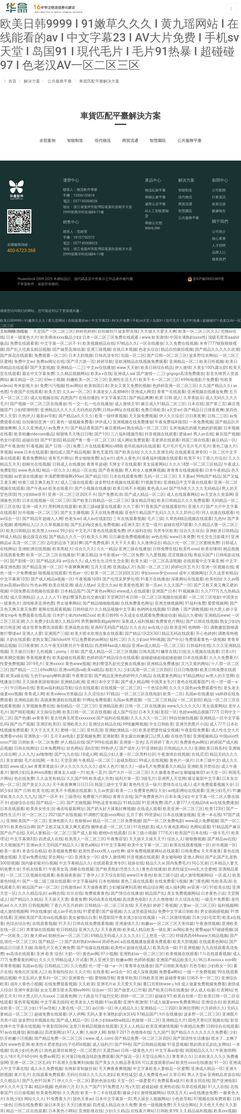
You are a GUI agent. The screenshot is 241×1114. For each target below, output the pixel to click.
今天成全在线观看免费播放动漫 (148, 615)
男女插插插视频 (214, 911)
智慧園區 (158, 140)
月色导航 (197, 965)
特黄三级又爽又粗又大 (38, 482)
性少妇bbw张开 (32, 494)
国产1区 (101, 434)
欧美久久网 (97, 536)
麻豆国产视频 (227, 434)
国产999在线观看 (101, 742)
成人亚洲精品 (22, 597)
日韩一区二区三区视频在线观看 (158, 597)
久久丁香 (131, 506)
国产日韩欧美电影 (171, 965)
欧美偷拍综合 (60, 972)
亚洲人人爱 (32, 633)
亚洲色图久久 (60, 820)
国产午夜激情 (12, 446)
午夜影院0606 (54, 1026)
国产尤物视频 (78, 802)
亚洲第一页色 (131, 742)
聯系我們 (219, 259)
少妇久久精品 (117, 1111)
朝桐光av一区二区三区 (68, 935)
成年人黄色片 (128, 458)
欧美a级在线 (17, 675)
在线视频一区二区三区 (121, 687)
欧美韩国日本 (96, 385)
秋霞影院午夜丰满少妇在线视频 (127, 917)
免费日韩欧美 (153, 409)
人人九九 (26, 754)
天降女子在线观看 (125, 464)
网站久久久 (34, 1098)
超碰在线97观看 (178, 524)
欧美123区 (214, 808)
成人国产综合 (125, 712)
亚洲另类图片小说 (191, 724)
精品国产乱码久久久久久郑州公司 (169, 512)
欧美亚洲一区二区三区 (183, 808)
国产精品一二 (50, 941)
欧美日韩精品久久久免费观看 (183, 500)
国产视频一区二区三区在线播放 (38, 403)
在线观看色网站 (213, 941)
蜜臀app (202, 929)
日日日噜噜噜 (186, 669)
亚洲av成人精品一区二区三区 (158, 645)
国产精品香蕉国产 (86, 428)
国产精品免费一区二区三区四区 (142, 1038)
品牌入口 (219, 252)
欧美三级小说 (166, 875)
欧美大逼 (139, 561)
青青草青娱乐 (46, 766)
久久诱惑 (70, 1092)
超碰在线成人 (139, 947)
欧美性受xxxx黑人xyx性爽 (102, 851)
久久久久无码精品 (204, 488)
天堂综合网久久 (156, 1056)
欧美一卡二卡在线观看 (101, 1092)
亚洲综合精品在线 (105, 724)
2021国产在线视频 (64, 814)
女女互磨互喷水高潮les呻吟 (65, 990)
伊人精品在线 (72, 742)
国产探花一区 (128, 1056)
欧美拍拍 (213, 579)
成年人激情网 (113, 857)
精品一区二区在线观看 (26, 1111)
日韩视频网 (38, 905)
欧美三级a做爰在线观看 (100, 506)
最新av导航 (46, 416)
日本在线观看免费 (126, 476)
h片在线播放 (170, 1014)
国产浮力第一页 (80, 361)
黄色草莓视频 (26, 1002)
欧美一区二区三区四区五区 (115, 573)
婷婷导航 (105, 361)
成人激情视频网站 (196, 875)
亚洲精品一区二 (183, 361)
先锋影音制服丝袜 (80, 1068)
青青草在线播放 (139, 965)
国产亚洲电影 (224, 1080)
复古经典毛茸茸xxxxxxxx (72, 718)
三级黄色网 (66, 996)
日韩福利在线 (198, 645)
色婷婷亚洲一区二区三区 (174, 385)
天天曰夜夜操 (78, 1104)
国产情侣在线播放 (127, 893)
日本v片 (228, 651)
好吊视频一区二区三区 (38, 512)
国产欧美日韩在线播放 (168, 990)
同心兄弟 (200, 863)
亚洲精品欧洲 (72, 681)
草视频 (6, 452)
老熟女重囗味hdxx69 (50, 639)
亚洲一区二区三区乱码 (30, 1062)
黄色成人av (157, 488)
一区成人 (222, 875)
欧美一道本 (10, 851)
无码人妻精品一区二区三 (48, 833)
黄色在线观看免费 (109, 530)
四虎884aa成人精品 (112, 645)
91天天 (64, 923)
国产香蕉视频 (110, 470)
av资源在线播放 (28, 476)
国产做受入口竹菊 (130, 990)
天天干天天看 (123, 542)
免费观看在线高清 (34, 615)
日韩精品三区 (56, 965)
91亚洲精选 (151, 748)
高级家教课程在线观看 (60, 700)
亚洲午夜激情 (135, 1002)
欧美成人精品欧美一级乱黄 (147, 929)
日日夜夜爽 (195, 416)
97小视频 (109, 953)
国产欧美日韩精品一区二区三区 (100, 500)
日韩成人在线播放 (68, 464)
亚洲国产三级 (56, 633)
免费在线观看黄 (24, 343)
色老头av (73, 518)
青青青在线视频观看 (185, 470)
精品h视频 (43, 1086)
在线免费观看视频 (60, 984)
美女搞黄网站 (155, 464)
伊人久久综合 (171, 416)
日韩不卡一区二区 (203, 978)
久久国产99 (76, 778)
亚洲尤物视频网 (169, 603)
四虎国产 (68, 397)
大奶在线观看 (18, 639)
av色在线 (159, 536)
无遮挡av (111, 1050)
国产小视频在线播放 (92, 488)
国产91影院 (50, 440)
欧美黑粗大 (62, 548)
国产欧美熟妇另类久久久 (117, 869)
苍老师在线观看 (165, 440)
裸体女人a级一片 (69, 772)
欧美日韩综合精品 (157, 367)
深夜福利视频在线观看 (162, 458)
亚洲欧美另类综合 (203, 766)
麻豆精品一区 (224, 440)
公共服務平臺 (189, 140)
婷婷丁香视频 (165, 905)
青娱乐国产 (204, 555)
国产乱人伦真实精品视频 (28, 349)
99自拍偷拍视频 (183, 718)
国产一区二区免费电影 (163, 820)
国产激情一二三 (150, 373)
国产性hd (177, 488)
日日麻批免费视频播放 (129, 536)
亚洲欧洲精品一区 (121, 730)
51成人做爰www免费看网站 (174, 1002)
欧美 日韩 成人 (168, 397)
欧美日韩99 (107, 615)
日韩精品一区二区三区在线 (109, 905)
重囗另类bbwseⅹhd (161, 984)
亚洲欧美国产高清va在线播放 (40, 917)
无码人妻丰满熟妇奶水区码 (111, 1014)
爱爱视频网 (218, 603)
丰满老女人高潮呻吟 (111, 391)
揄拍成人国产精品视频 (70, 452)
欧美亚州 (178, 627)
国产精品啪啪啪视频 (101, 603)
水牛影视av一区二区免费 (121, 555)
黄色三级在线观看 (137, 881)
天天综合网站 (185, 1104)
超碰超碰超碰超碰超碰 (161, 657)
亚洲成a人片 (124, 567)
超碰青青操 (175, 978)
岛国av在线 (32, 965)
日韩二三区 (217, 416)
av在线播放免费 (203, 1092)
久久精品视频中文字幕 (115, 609)
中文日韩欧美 (161, 724)
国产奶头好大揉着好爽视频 (111, 808)
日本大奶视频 (80, 355)
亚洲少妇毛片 (218, 790)
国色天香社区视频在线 (208, 1020)
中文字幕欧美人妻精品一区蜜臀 (161, 1068)
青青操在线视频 (40, 929)
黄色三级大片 (224, 446)
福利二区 (118, 639)
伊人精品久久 (126, 1008)
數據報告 (219, 211)
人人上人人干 (48, 597)
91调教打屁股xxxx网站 (103, 814)
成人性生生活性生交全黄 (107, 561)
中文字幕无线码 (54, 1002)
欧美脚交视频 (12, 657)
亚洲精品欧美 (26, 700)
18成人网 (89, 754)
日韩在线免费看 (28, 1104)
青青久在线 (123, 796)
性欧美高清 (221, 881)
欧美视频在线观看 (182, 953)
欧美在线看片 (60, 488)
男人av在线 (203, 434)
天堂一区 (125, 1080)
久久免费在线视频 (181, 343)
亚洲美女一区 (86, 857)
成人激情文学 (127, 403)
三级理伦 (72, 796)
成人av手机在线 (67, 911)
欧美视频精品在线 (99, 343)
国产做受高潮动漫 (68, 349)
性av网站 (74, 385)
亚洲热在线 (169, 1086)
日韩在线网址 (26, 748)
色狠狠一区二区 (146, 1020)
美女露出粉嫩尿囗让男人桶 (144, 736)
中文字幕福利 (84, 881)
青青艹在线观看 (171, 391)
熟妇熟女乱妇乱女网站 (210, 1044)
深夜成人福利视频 (137, 621)
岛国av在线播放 (199, 694)
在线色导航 (181, 736)
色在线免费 (24, 778)
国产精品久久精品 (26, 899)
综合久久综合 (191, 530)
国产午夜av (36, 488)
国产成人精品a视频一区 (52, 579)
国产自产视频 (22, 724)
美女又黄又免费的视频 (130, 385)
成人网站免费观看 (133, 440)
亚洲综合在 (211, 1002)
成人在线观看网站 (183, 494)
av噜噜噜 (44, 754)
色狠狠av (82, 820)
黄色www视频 (78, 663)
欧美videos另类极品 (64, 694)
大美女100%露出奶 (210, 367)
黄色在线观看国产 (193, 681)
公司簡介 (219, 232)
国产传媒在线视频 (92, 947)
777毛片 (165, 833)
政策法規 (219, 204)
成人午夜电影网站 (172, 826)
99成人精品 (10, 536)
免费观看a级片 (170, 1080)
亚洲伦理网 (189, 1008)
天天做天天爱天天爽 (158, 331)
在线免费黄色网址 (137, 603)
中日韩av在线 (22, 687)
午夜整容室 (82, 675)
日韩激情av (70, 887)
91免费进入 (113, 1086)
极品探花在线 (35, 536)
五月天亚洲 (101, 567)
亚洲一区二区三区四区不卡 (72, 494)
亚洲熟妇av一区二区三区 (141, 953)
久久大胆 (18, 905)
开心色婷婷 (206, 633)
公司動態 (219, 190)
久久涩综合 (94, 694)
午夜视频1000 (87, 579)
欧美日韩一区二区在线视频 (86, 712)
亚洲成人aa (124, 373)
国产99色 (122, 1044)
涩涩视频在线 (180, 555)
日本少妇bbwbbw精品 (110, 1020)
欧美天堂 (52, 391)
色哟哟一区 (198, 627)
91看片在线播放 (154, 579)
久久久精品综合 (32, 893)
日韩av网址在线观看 (121, 409)
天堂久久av (107, 585)
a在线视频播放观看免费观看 (145, 941)
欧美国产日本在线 (191, 833)
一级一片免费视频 (199, 972)
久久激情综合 (149, 542)
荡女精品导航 (143, 500)
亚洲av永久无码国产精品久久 (52, 845)
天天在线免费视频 (107, 512)
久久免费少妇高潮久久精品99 (52, 621)
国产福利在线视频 (112, 718)
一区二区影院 (189, 700)
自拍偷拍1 (106, 331)
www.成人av (21, 766)
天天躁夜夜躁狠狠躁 (40, 681)
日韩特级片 (82, 609)
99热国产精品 (208, 476)
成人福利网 (175, 887)
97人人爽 (75, 1032)
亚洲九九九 (89, 929)
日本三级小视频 (142, 833)
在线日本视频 (125, 349)
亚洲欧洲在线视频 (34, 548)
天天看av (186, 476)
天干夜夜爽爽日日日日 (72, 784)
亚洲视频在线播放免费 (207, 391)
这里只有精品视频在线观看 (93, 1026)
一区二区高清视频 (165, 561)
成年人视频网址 (193, 573)
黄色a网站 (90, 845)
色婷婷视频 (144, 959)
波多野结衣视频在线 (36, 1020)
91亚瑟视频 (177, 1044)
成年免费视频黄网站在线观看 (153, 851)
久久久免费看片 (223, 657)
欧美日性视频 (211, 361)
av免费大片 (58, 428)
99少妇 (66, 530)
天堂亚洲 (68, 760)
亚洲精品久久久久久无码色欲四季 (70, 409)
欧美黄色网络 (48, 1092)
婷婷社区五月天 (185, 567)
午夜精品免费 (192, 1026)
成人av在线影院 (97, 518)
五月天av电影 (62, 736)
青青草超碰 (97, 464)
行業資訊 (219, 197)
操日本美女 (54, 1104)
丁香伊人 (91, 875)
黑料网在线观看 (62, 506)
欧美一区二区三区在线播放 (50, 555)
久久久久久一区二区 (149, 718)
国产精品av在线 (221, 839)
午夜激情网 (225, 1050)
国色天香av (83, 1098)
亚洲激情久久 (127, 923)
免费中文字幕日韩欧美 (178, 911)
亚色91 (131, 512)
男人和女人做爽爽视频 (145, 470)
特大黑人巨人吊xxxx (36, 996)
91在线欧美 (143, 826)
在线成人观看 (149, 808)
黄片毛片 (22, 1074)
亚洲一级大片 (34, 506)
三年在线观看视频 (129, 518)
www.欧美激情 (155, 337)
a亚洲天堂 (130, 524)
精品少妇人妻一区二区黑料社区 (127, 754)
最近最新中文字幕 (204, 778)
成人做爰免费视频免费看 (203, 984)
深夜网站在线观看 (187, 579)
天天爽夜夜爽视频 (115, 1068)
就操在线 (135, 863)
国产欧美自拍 (126, 452)
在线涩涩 (200, 754)
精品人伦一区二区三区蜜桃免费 (191, 542)
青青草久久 (182, 1056)
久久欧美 (87, 984)
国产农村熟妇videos (82, 941)
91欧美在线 (219, 887)
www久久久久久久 (183, 706)
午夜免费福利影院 (171, 422)
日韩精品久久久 (178, 748)
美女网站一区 (60, 857)
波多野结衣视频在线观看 (117, 482)
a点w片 (107, 458)
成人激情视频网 (14, 911)
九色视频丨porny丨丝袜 (57, 651)
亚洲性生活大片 (122, 379)
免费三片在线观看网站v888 (97, 446)
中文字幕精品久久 (75, 863)
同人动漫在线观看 (218, 512)
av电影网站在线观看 (186, 790)
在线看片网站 (143, 1111)
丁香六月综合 (214, 458)
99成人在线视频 (153, 760)
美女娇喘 (14, 760)
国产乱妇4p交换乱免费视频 (94, 524)
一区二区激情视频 (174, 917)
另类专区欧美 (165, 530)
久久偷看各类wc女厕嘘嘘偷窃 (177, 772)
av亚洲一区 (197, 887)
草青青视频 (10, 965)
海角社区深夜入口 (30, 972)
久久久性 (82, 972)
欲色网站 (74, 748)
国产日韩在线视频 (202, 621)
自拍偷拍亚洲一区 (38, 422)
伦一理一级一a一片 (106, 965)
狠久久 (126, 766)
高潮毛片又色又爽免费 (54, 947)
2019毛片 (34, 663)
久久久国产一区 (177, 585)
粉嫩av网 (124, 959)
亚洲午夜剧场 (26, 990)
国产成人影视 (84, 833)
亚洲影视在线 (91, 1111)
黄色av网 (91, 953)
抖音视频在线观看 (161, 434)
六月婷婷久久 (213, 1008)
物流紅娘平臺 (155, 190)
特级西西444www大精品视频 (202, 935)
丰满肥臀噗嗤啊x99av (63, 476)
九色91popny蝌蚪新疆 (50, 675)
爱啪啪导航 (105, 978)
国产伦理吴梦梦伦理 (120, 579)
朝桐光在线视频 (36, 464)
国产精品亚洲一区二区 (42, 567)
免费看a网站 (170, 972)
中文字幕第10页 (14, 579)
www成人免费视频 (202, 820)
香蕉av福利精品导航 (54, 687)
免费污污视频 (52, 385)
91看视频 (34, 446)
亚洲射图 (110, 736)
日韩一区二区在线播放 (145, 706)
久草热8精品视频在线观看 (188, 518)
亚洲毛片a (106, 984)
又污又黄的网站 (195, 663)
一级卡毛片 (219, 833)
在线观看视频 (44, 923)
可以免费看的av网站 (89, 639)
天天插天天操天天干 (147, 839)
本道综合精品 (34, 851)
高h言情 (92, 748)
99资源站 (152, 814)
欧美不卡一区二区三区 (159, 379)
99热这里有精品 (107, 802)
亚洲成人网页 (143, 391)
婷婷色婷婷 (85, 331)
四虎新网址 (55, 1032)
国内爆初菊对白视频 (39, 863)
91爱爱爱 (91, 911)
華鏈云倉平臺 (155, 197)
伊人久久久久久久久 (78, 766)
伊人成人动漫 (202, 990)
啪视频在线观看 (52, 573)
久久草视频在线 (54, 524)
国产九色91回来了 (38, 1080)
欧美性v (118, 947)
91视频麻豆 (188, 591)
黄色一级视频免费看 (74, 422)
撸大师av (38, 935)
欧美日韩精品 (18, 530)
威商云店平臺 (155, 204)
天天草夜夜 (211, 851)
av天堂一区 (216, 772)
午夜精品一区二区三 (96, 760)
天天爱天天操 (129, 984)
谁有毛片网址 (60, 458)
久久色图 (78, 965)
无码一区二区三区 (160, 476)
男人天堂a (196, 1074)
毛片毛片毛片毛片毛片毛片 (186, 446)
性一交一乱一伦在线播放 (90, 403)
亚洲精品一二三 (70, 367)
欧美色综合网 (23, 826)
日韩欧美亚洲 (151, 978)
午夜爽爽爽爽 (76, 567)
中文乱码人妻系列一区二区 (42, 978)
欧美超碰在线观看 (68, 657)
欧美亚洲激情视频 (162, 1026)
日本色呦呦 (109, 881)
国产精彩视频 (22, 712)
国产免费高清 (110, 494)
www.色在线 (29, 470)
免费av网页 (49, 1056)
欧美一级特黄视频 (111, 416)
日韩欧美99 (167, 1111)
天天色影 (143, 905)
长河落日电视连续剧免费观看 (88, 1056)
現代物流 (103, 140)
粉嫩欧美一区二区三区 (86, 379)
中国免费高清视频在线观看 (34, 591)
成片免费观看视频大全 (213, 784)
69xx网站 (48, 669)
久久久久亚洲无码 (157, 452)
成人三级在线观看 (76, 482)
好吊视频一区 (224, 845)
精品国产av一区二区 (40, 887)
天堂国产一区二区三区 (53, 331)
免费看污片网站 (97, 796)
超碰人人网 (53, 518)
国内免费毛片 (178, 863)
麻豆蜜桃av (115, 428)
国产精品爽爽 (141, 397)
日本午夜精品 (217, 470)
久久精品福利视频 (195, 1111)
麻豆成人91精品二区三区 (163, 403)
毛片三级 (155, 518)
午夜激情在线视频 (173, 754)
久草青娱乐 (193, 397)
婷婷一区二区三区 (136, 996)
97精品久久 (127, 343)
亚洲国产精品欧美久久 (176, 959)
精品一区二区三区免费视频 (117, 820)
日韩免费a (190, 851)
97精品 (112, 694)
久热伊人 (26, 416)
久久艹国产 (91, 1086)
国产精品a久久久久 (75, 416)
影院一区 (169, 712)
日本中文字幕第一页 (113, 1098)
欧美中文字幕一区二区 (147, 845)
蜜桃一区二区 (72, 730)
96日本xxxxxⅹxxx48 (217, 959)
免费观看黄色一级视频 (205, 639)
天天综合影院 (113, 875)
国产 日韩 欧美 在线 (31, 790)
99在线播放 (40, 911)
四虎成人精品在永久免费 (115, 1104)
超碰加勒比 (126, 760)
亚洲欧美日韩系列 (210, 748)
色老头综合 (149, 349)
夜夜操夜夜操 (68, 875)
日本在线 (196, 403)
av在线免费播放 (224, 802)
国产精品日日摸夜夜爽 (203, 409)
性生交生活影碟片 (213, 536)
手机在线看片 (34, 869)
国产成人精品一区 (72, 1020)
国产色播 (22, 718)
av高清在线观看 (20, 953)
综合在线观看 (86, 687)
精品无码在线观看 (178, 633)
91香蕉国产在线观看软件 (163, 506)
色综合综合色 (18, 923)
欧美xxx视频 (225, 1111)
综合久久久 (84, 548)
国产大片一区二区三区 (128, 772)
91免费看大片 (58, 1098)
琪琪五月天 (177, 1092)
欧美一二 (124, 790)
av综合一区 (120, 972)
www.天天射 (128, 367)
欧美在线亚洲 (61, 585)
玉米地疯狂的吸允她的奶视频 (195, 428)
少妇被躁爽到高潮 (125, 887)
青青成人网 (34, 694)
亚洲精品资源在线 (223, 1074)
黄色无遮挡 (102, 452)
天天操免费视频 (143, 416)
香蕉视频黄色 (38, 657)
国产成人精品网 (135, 681)
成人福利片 (102, 1044)
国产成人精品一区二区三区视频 (109, 651)
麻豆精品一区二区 (26, 379)
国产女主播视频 (74, 512)
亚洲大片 (196, 506)
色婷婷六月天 (67, 1086)
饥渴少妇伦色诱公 (26, 1050)
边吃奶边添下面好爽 (64, 542)
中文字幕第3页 (23, 839)
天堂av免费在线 (32, 857)
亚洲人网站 (193, 857)
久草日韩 (177, 1074)
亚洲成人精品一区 (207, 1068)
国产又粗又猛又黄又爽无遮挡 (63, 826)
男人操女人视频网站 (151, 1098)
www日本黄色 (139, 875)
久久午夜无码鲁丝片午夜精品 (66, 645)
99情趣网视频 (135, 724)
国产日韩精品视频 (149, 1044)
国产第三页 (216, 403)
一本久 (52, 760)
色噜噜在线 (141, 1032)
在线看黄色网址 (167, 675)
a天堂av (174, 409)
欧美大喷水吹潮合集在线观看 (96, 633)
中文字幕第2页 (114, 397)
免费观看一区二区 (50, 355)
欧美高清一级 (165, 947)
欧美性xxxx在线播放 (194, 1062)
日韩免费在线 (165, 548)
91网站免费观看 (97, 700)
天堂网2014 (117, 597)
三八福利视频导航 (127, 434)
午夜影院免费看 (195, 730)
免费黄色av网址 (194, 742)
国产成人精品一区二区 (144, 494)
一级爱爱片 (145, 1080)
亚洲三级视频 (99, 349)
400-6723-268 (21, 250)
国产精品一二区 (50, 802)
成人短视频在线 (44, 397)
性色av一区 (78, 573)
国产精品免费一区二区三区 (58, 1038)
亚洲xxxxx (54, 663)
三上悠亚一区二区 (157, 935)
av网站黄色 (183, 929)
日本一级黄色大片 (22, 337)
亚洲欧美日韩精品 (222, 530)
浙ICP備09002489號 (208, 279)
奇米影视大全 (26, 385)
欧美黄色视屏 (131, 585)
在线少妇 (14, 1098)
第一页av (153, 585)
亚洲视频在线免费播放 (133, 422)
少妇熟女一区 (219, 965)
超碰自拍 (30, 440)
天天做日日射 (22, 651)
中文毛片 (83, 530)
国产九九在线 (66, 754)
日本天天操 (149, 712)
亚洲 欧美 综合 (49, 953)
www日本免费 (182, 536)
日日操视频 (24, 1092)
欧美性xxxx (189, 548)
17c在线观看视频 (215, 953)
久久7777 (209, 591)
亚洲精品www (216, 615)
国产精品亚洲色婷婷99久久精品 (122, 675)
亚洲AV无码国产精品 (109, 627)
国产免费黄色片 (149, 796)
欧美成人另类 (101, 778)
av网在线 (56, 893)
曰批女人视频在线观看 (199, 651)
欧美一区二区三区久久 (198, 331)
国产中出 (175, 639)
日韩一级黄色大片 (137, 1050)
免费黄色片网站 (170, 621)
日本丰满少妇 (177, 796)
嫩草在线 (169, 651)
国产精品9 (31, 518)
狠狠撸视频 (195, 839)
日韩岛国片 (149, 651)
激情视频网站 (153, 1092)
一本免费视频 (201, 422)
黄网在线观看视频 (54, 609)
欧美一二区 (173, 694)
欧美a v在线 (101, 373)
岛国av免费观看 (127, 700)
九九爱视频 (156, 555)
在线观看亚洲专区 (191, 452)
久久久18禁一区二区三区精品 (195, 464)
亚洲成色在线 (76, 627)
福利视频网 (227, 905)
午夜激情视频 (208, 923)
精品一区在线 (84, 470)
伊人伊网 (76, 1014)
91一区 (220, 1062)
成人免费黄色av (153, 1074)
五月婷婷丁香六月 (162, 742)
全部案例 (47, 140)
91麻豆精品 (86, 555)
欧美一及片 (96, 772)
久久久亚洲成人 (32, 428)
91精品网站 (193, 675)
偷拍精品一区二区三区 (76, 706)
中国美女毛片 (163, 681)
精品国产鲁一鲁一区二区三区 (89, 440)
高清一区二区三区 (28, 542)
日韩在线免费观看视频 (93, 923)
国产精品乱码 (48, 561)
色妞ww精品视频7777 (198, 712)
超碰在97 (163, 996)
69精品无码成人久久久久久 (115, 935)
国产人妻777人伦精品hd (186, 802)
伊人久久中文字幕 (16, 1086)
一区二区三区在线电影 (141, 694)
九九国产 (161, 1032)
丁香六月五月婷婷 (66, 905)
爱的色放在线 (103, 1080)
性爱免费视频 (12, 663)
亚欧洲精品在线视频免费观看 (141, 361)
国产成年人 (129, 748)
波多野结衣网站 (203, 355)
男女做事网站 (68, 603)
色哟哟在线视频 (151, 609)
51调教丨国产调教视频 (187, 609)
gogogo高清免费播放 (185, 373)
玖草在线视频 (193, 1086)
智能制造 (75, 140)
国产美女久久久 (36, 784)
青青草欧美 (127, 978)
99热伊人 (109, 748)
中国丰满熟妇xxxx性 (188, 337)
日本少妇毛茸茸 (206, 917)
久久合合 (138, 627)
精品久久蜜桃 (190, 615)
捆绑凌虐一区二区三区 (111, 826)
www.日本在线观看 (31, 452)
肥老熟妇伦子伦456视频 (69, 1044)
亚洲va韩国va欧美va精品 (81, 669)
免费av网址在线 (50, 361)
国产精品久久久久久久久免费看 (199, 1032)
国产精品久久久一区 (67, 536)
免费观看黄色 (97, 893)
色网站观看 (200, 826)
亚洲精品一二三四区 (158, 1008)
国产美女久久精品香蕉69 (117, 1062)
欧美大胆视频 (185, 941)
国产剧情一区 (22, 561)
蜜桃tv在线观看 (112, 833)
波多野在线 (128, 331)
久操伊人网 (95, 1032)
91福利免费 (195, 603)
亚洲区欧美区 (48, 724)
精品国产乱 (155, 893)
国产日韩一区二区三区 (167, 355)
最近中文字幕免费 (38, 373)
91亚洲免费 (152, 802)
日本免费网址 (52, 748)
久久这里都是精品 (140, 911)
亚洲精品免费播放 (163, 663)
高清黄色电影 (135, 899)
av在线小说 (158, 627)
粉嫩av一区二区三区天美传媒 (167, 923)
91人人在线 (218, 1086)
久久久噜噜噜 (161, 899)
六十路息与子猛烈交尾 (98, 996)
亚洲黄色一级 (80, 978)
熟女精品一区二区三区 (147, 428)
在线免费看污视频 (171, 881)
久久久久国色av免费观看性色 (195, 687)
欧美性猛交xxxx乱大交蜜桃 (192, 869)
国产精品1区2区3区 (142, 633)
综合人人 (175, 839)
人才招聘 (219, 245)
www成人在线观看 (133, 591)
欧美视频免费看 (62, 851)
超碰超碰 (149, 1086)
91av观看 (113, 1002)
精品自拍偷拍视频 (177, 349)
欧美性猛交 (127, 1074)
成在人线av (85, 585)
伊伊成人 (103, 422)
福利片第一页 (127, 778)
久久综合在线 (187, 899)
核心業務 (219, 239)
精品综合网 (153, 887)
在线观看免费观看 (48, 1074)
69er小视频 (54, 379)
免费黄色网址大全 (150, 790)
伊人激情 (183, 367)
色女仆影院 (10, 440)
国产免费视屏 (97, 542)
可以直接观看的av (158, 1062)
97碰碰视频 (222, 929)
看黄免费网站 (34, 458)
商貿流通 (130, 140)
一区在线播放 (151, 343)
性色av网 (38, 585)
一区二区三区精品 (160, 700)
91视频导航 (151, 482)
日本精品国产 (72, 591)
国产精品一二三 (24, 669)
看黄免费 (78, 899)
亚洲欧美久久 (74, 724)
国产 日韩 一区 (58, 446)
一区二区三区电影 (204, 597)
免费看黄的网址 (23, 959)
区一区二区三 (34, 814)
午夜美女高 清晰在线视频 (70, 869)
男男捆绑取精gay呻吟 (100, 621)
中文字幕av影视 (169, 1050)
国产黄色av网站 (101, 591)
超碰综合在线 (22, 802)
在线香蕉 (101, 972)
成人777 (217, 724)
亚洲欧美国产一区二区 (26, 820)
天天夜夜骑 (111, 929)
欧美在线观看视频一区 (190, 845)
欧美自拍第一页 (187, 996)
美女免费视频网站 (183, 893)
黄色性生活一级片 (145, 784)
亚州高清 (95, 730)
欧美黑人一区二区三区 (85, 839)
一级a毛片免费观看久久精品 (160, 766)
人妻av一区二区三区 (197, 905)
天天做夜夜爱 (95, 887)
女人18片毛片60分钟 (18, 1056)
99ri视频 (157, 639)
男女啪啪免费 (86, 458)
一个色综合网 (155, 687)
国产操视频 (112, 911)
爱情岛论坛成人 (177, 784)
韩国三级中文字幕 (111, 784)
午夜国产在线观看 (26, 391)
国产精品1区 (96, 476)
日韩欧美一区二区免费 (38, 742)
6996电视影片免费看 (199, 379)
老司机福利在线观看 (142, 446)
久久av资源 (103, 790)
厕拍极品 (35, 1032)
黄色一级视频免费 (155, 1104)
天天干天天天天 (44, 730)
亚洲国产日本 (164, 591)
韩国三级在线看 (195, 440)
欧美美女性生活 (40, 808)
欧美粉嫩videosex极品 (34, 434)
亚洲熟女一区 (36, 736)
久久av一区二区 (76, 391)
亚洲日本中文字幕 (103, 681)
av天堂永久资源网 (217, 494)
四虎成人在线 (51, 839)
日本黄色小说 (213, 893)
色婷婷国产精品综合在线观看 (113, 657)
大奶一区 (72, 953)
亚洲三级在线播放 (134, 548)
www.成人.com (98, 1038)
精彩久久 (113, 669)
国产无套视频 (42, 367)
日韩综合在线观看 (222, 1026)
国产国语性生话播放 (191, 1038)
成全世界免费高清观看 (42, 627)
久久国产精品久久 (215, 385)
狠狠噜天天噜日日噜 (74, 434)
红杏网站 (225, 990)
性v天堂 (132, 1086)
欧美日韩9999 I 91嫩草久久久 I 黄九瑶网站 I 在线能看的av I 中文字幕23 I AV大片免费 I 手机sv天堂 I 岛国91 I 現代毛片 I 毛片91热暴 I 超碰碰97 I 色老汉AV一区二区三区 (119, 44)
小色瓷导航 (181, 1098)
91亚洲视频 (189, 947)
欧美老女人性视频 (86, 1002)
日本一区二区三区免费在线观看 (110, 337)
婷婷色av (110, 941)
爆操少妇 (131, 1092)
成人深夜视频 (145, 972)
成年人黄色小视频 (26, 984)
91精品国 (131, 802)
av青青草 (40, 718)
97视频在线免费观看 (212, 1098)
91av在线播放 (12, 1032)
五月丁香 (134, 814)
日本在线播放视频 (179, 814)
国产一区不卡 (50, 796)
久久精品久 (10, 1080)
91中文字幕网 (113, 845)
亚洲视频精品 (205, 736)
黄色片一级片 (181, 760)
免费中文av (24, 361)
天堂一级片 (151, 524)
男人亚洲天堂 (102, 959)
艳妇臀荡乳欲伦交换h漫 (83, 597)
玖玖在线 (74, 893)
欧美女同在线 (198, 1080)
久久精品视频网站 (72, 373)
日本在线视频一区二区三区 (46, 500)
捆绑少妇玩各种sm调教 (31, 772)
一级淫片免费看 (215, 899)
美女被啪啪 (171, 857)
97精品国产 (147, 1014)
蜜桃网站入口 (26, 524)
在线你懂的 (89, 397)
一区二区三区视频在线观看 (30, 875)
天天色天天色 (211, 1104)
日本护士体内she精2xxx (73, 615)
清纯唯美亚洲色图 (38, 603)
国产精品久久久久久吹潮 (217, 349)
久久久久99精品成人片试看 (63, 959)
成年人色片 (108, 766)
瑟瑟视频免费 (88, 736)
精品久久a (155, 863)
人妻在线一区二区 (74, 1008)
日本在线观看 (195, 657)
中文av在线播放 (101, 367)
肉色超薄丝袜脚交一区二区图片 (72, 1050)
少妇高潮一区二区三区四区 (147, 669)
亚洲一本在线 (209, 814)
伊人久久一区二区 (73, 1080)
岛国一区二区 (133, 355)
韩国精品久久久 (199, 1050)
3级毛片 (148, 778)
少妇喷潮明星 (26, 409)
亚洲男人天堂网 (172, 778)
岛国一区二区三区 (153, 567)
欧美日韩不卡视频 (129, 488)
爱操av (185, 434)
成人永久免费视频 (46, 1068)
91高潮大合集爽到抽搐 (72, 1062)
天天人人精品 (132, 1026)
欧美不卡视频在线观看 (71, 790)
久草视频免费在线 (38, 706)
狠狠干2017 (118, 1032)
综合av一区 (102, 990)
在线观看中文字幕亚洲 (203, 561)
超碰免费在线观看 (50, 1014)
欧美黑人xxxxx (45, 530)
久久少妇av (138, 639)
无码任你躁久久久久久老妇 (90, 1074)
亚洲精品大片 (174, 1020)
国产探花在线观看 (16, 355)
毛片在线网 (34, 760)
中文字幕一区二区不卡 (60, 343)
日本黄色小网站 (62, 1111)
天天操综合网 (48, 712)
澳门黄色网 (199, 881)
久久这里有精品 (223, 573)
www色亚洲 (19, 1044)
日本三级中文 (208, 760)
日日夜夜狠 (28, 645)
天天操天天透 (56, 899)
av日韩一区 (102, 1008)
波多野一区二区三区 (202, 1014)
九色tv (219, 518)
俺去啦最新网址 (70, 808)
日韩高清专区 (107, 355)
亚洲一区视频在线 (217, 567)
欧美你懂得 (211, 548)
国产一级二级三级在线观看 (46, 881)
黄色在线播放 (154, 869)
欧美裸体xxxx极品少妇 (60, 337)
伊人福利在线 (139, 530)
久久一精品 (107, 548)
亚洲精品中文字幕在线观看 (187, 482)
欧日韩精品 (66, 929)
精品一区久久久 (56, 470)
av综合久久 (72, 561)
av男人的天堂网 (220, 675)
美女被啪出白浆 (82, 917)
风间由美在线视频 (105, 899)
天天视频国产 (12, 845)
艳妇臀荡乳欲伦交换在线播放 (118, 663)
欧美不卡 (192, 458)
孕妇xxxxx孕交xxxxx (159, 573)
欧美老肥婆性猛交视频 (159, 730)
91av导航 (47, 1008)
